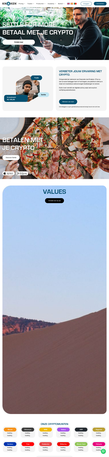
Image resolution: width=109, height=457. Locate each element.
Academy (51, 3)
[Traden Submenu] (33, 3)
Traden (29, 3)
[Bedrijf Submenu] (63, 3)
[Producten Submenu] (44, 3)
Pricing (21, 3)
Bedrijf (60, 3)
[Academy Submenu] (55, 3)
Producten (40, 3)
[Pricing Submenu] (24, 3)
